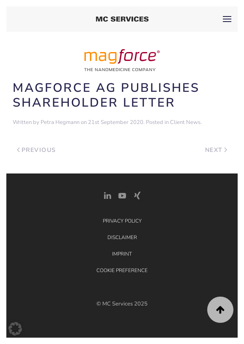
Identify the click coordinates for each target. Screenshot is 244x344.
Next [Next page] (216, 150)
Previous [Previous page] (36, 150)
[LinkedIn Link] (107, 195)
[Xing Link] (137, 195)
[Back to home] (122, 19)
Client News (185, 122)
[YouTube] (122, 195)
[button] (227, 19)
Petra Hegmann (60, 122)
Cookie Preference (122, 270)
